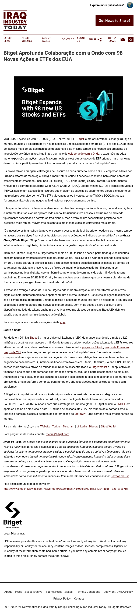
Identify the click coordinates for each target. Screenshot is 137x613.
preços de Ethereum (116, 347)
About (8, 591)
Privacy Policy (62, 598)
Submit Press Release (59, 591)
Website (45, 426)
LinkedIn (81, 426)
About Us (81, 39)
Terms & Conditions (88, 591)
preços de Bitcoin (92, 347)
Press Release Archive (28, 591)
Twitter (56, 426)
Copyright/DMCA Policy (118, 591)
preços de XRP (12, 352)
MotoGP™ (80, 414)
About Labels (46, 39)
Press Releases (27, 39)
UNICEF (121, 404)
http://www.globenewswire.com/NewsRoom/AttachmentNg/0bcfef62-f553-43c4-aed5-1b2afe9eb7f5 (65, 488)
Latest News (7, 39)
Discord (94, 426)
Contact (67, 39)
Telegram (68, 426)
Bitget (80, 139)
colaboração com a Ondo (83, 153)
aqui (62, 322)
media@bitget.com (57, 434)
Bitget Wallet (99, 367)
